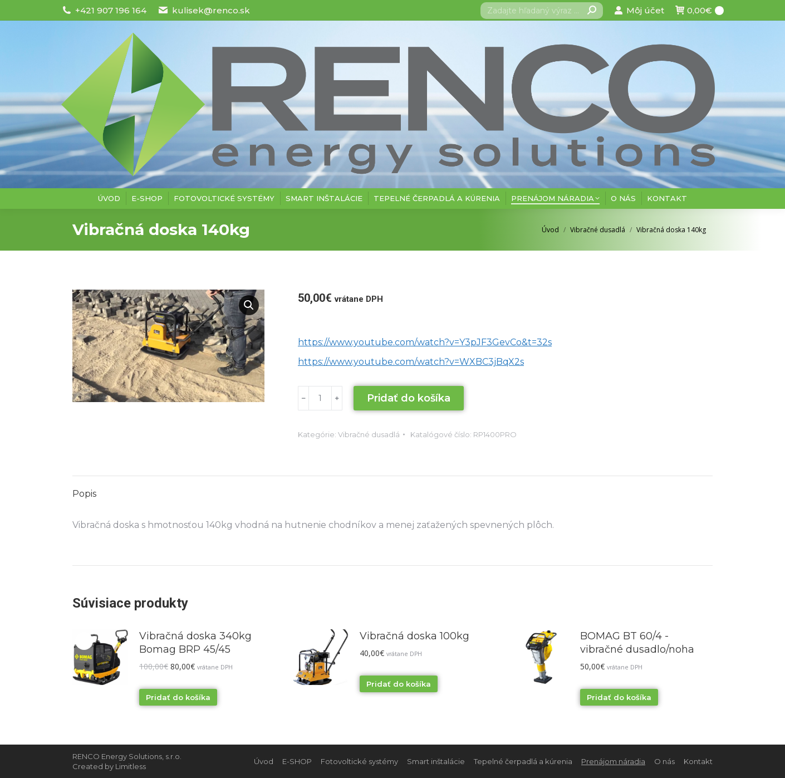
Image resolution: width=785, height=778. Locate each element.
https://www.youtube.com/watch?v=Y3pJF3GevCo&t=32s (425, 342)
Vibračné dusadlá (369, 434)
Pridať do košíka (408, 398)
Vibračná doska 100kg (414, 636)
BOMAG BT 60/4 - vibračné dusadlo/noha (637, 642)
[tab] (84, 488)
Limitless (130, 766)
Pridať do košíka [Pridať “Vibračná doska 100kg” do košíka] (398, 683)
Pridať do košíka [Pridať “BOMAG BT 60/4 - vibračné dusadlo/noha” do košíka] (619, 697)
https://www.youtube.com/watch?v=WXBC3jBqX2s (411, 361)
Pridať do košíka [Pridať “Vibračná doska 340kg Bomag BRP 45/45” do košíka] (178, 697)
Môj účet (639, 10)
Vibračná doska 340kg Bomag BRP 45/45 (195, 642)
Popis (84, 493)
